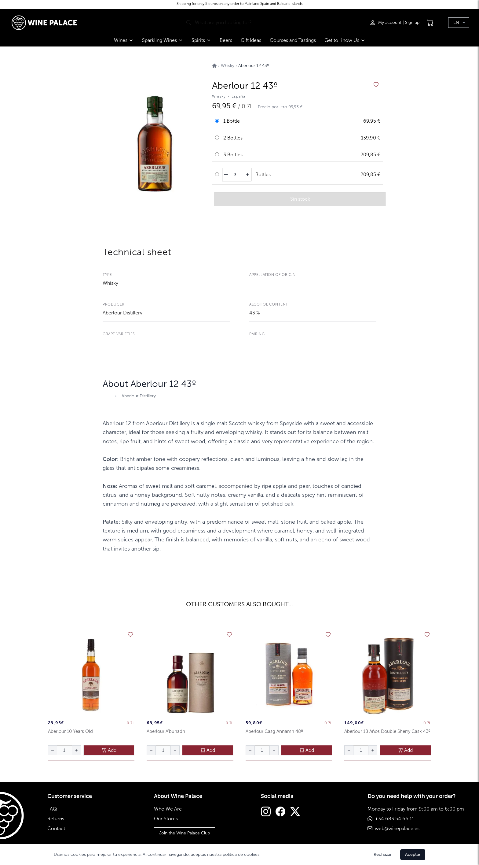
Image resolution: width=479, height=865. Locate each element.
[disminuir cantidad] (226, 175)
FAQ (52, 808)
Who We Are (168, 808)
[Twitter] (295, 812)
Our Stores (166, 818)
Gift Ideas (251, 40)
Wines (123, 40)
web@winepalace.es (397, 828)
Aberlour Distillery (122, 312)
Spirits (201, 40)
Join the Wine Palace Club (184, 833)
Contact (56, 828)
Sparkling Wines (162, 40)
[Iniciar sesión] (386, 23)
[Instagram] (266, 812)
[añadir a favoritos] (376, 84)
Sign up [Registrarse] (412, 22)
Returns (55, 818)
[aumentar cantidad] (248, 175)
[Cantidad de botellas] (235, 175)
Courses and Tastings (293, 40)
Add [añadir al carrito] (109, 750)
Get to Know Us (344, 40)
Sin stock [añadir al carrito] (300, 199)
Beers (226, 40)
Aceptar (412, 854)
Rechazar (383, 854)
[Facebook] (280, 812)
